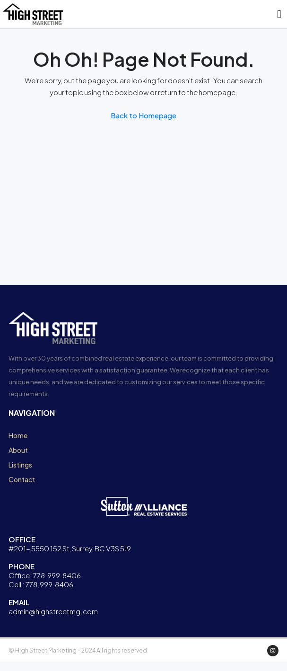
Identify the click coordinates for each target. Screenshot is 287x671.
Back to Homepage (143, 115)
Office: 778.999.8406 (45, 575)
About (18, 450)
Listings (20, 464)
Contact (22, 479)
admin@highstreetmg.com (53, 611)
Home (18, 435)
